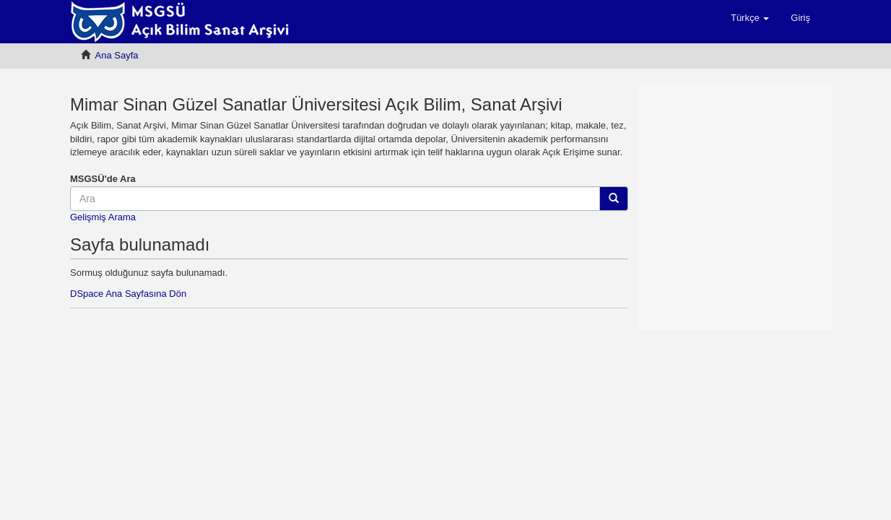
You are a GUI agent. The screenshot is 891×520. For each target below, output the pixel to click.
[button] (750, 18)
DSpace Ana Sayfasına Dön (128, 293)
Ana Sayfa (117, 55)
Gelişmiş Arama (103, 217)
